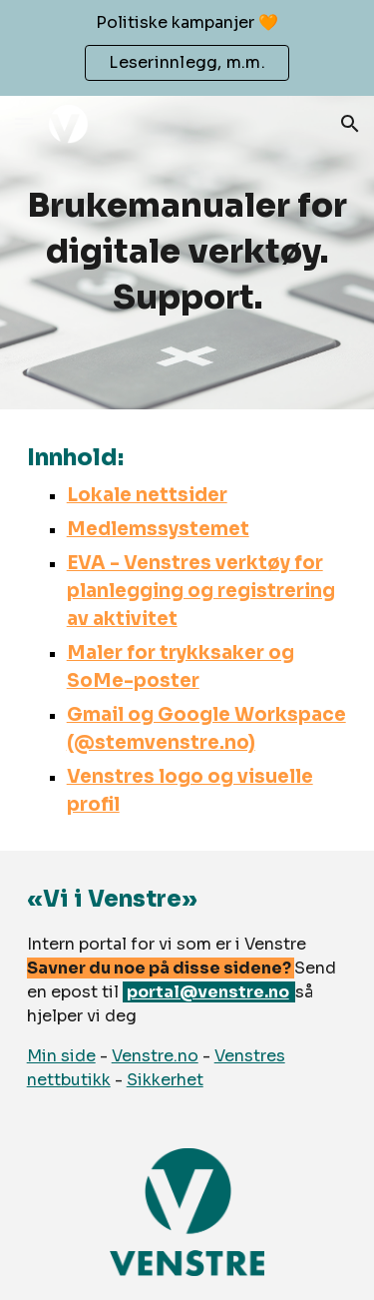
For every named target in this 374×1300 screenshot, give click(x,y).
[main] (187, 252)
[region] (187, 48)
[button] (24, 123)
